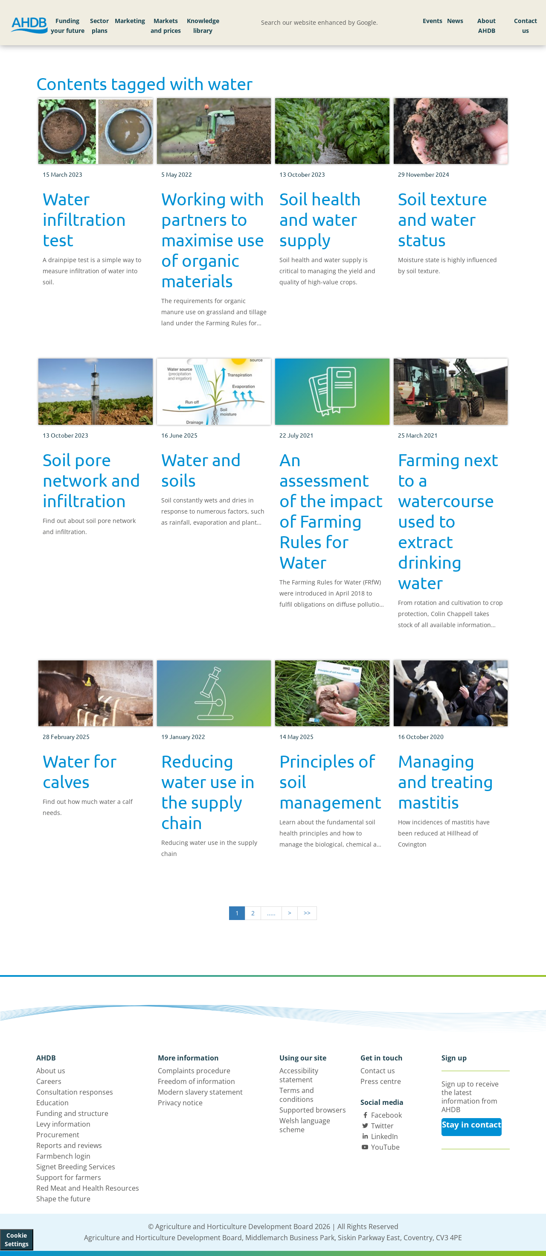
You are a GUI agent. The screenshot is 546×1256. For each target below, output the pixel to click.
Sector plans (99, 26)
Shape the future (63, 1198)
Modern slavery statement (200, 1092)
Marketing (130, 21)
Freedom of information (196, 1081)
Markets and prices (166, 26)
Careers (48, 1081)
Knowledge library (203, 26)
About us (50, 1070)
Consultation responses (74, 1092)
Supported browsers (312, 1110)
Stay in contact (471, 1124)
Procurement (57, 1134)
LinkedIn (384, 1136)
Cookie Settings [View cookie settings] (17, 1239)
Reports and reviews (69, 1145)
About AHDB (486, 26)
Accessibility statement (298, 1075)
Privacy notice (180, 1102)
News (455, 21)
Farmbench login (63, 1156)
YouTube (385, 1147)
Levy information (63, 1124)
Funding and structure (72, 1113)
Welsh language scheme (304, 1125)
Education (52, 1102)
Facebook (386, 1115)
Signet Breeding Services (75, 1166)
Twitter (382, 1125)
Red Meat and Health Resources (87, 1188)
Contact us (525, 26)
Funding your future (67, 26)
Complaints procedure (194, 1070)
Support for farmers (68, 1177)
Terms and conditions (296, 1095)
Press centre (380, 1081)
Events (432, 21)
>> (307, 913)
